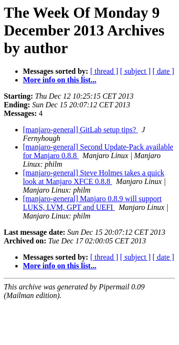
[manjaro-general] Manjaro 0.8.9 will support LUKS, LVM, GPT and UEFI (92, 203)
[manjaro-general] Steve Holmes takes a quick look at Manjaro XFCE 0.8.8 (93, 177)
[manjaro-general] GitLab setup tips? (80, 130)
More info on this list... (59, 80)
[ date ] (163, 71)
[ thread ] (104, 71)
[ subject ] (135, 71)
